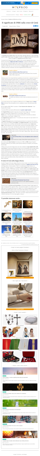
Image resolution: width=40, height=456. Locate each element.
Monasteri (31, 11)
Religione (25, 11)
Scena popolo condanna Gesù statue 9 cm (17, 95)
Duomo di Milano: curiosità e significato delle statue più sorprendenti (15, 377)
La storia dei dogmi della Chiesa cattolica (29, 244)
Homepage (2, 19)
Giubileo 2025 (27, 14)
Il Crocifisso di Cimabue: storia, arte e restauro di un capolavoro (14, 393)
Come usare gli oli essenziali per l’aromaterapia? (12, 409)
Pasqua (17, 14)
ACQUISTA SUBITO (20, 277)
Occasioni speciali (10, 14)
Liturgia (14, 11)
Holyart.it (9, 11)
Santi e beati (19, 11)
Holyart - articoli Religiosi (23, 454)
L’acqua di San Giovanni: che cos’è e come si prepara (12, 425)
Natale (21, 14)
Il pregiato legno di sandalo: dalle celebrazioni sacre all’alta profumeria (16, 440)
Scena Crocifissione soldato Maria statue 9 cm (18, 71)
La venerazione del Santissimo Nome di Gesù (20, 180)
